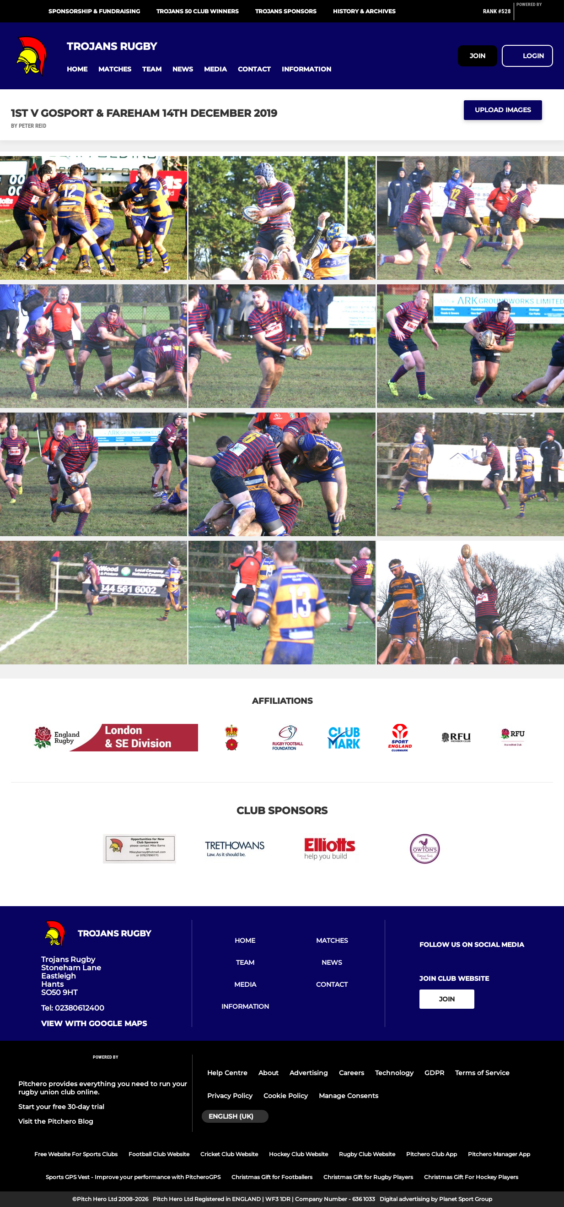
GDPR (434, 1073)
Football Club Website (159, 1154)
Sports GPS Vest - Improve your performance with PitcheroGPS (133, 1177)
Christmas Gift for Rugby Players (368, 1177)
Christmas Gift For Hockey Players (471, 1177)
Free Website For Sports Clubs (76, 1154)
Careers (351, 1073)
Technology (394, 1073)
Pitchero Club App (431, 1154)
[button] (77, 69)
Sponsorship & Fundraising (94, 11)
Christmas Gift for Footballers (271, 1177)
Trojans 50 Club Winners (197, 11)
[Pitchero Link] (534, 15)
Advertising (309, 1073)
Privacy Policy (229, 1096)
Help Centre (227, 1073)
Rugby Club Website (367, 1154)
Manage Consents (348, 1096)
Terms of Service (482, 1073)
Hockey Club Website (298, 1154)
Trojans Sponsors (286, 11)
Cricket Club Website (229, 1154)
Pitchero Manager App (499, 1154)
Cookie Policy (285, 1096)
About (268, 1073)
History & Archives (364, 11)
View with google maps (94, 1024)
